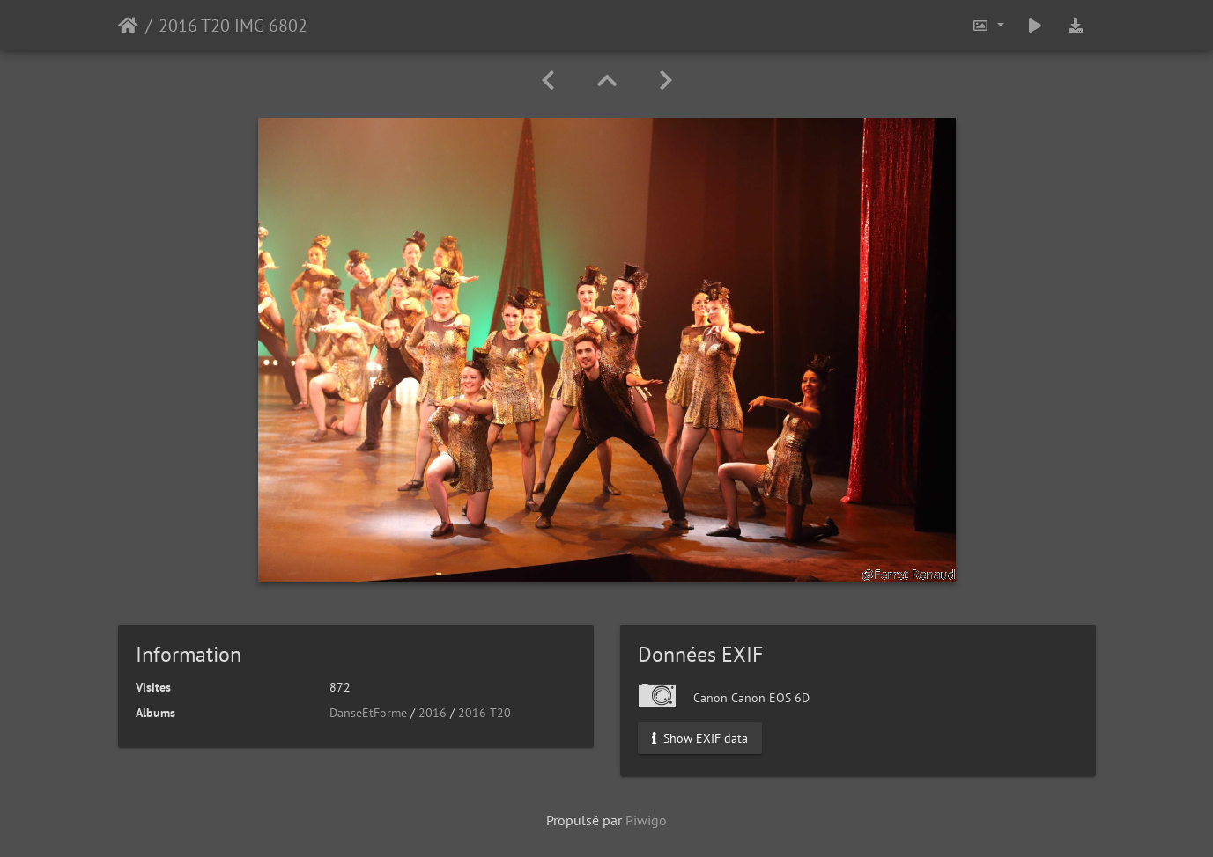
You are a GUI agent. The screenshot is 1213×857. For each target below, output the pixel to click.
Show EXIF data (700, 738)
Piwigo (646, 820)
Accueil (128, 25)
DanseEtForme (368, 713)
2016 (432, 713)
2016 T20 (484, 713)
